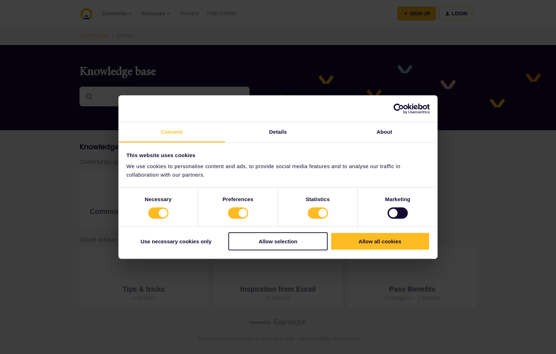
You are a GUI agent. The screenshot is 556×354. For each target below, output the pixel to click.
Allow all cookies (379, 241)
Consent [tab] (172, 132)
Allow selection (277, 241)
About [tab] (384, 132)
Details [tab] (278, 132)
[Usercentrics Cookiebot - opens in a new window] (399, 108)
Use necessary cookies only (175, 241)
